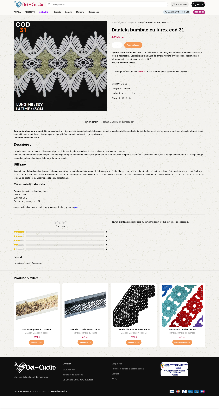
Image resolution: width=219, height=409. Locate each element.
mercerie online (128, 93)
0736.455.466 (199, 12)
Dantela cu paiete (40, 333)
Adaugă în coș (133, 45)
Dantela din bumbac (138, 333)
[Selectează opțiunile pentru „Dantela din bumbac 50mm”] (182, 342)
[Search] (107, 4)
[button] (36, 342)
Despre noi (117, 364)
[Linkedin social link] (130, 98)
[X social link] (123, 98)
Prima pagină (118, 22)
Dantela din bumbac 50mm (182, 329)
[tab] (91, 121)
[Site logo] (28, 4)
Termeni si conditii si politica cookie (128, 369)
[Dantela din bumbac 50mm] (182, 306)
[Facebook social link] (119, 98)
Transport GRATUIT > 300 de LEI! (177, 12)
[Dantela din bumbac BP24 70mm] (134, 306)
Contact (115, 374)
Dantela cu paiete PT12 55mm (36, 329)
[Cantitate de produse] (117, 45)
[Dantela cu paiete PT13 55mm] (85, 306)
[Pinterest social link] (126, 98)
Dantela (130, 22)
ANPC (114, 379)
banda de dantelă (148, 131)
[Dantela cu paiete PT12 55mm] (37, 306)
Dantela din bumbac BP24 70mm (134, 329)
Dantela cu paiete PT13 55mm (85, 329)
